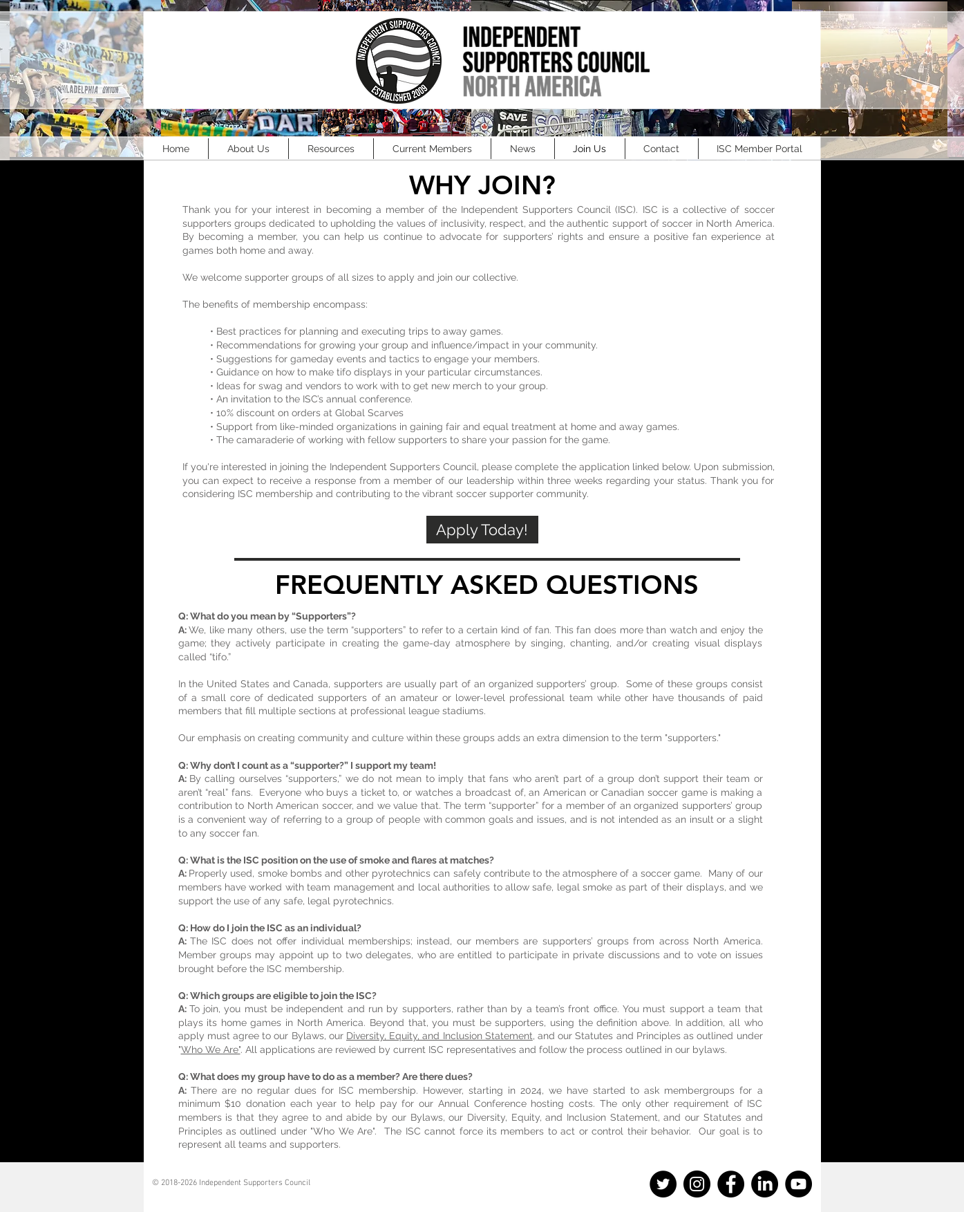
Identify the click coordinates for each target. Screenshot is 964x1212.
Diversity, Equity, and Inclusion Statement (439, 1035)
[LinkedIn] (764, 1184)
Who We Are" (210, 1049)
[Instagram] (696, 1184)
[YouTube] (798, 1184)
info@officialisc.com (212, 1192)
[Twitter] (663, 1184)
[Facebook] (730, 1184)
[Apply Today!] (482, 529)
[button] (248, 148)
